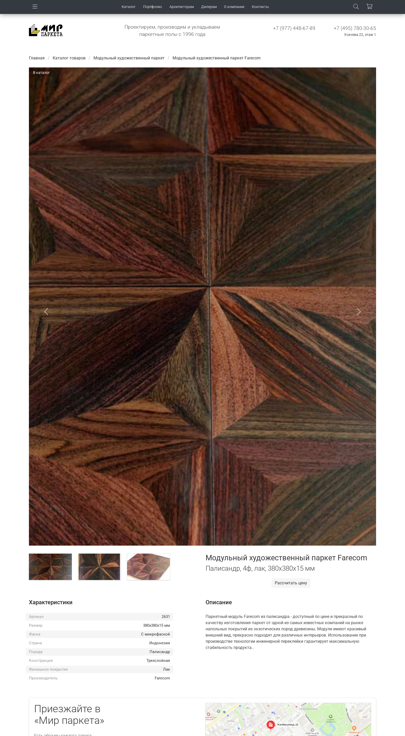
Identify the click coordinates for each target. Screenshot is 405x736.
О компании (234, 7)
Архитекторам (181, 7)
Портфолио (152, 7)
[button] (46, 312)
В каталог (41, 73)
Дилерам (209, 7)
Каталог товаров (69, 58)
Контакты (260, 7)
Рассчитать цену (291, 582)
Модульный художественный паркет (129, 58)
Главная (37, 58)
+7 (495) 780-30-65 (355, 28)
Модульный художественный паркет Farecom (217, 58)
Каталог (129, 7)
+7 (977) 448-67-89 (294, 28)
